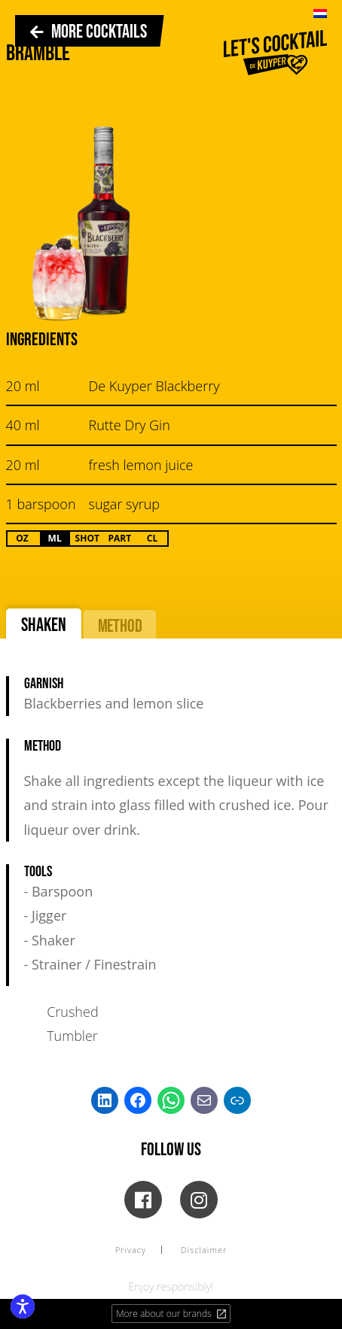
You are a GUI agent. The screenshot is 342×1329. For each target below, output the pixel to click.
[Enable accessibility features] (23, 1306)
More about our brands (171, 1313)
